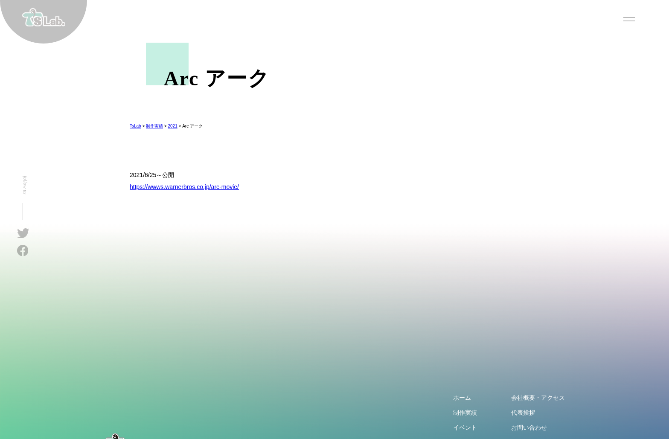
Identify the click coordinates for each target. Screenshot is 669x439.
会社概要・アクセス (538, 397)
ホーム (462, 397)
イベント (465, 427)
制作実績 (465, 412)
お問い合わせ (529, 427)
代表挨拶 (523, 412)
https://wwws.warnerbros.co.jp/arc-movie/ (184, 186)
